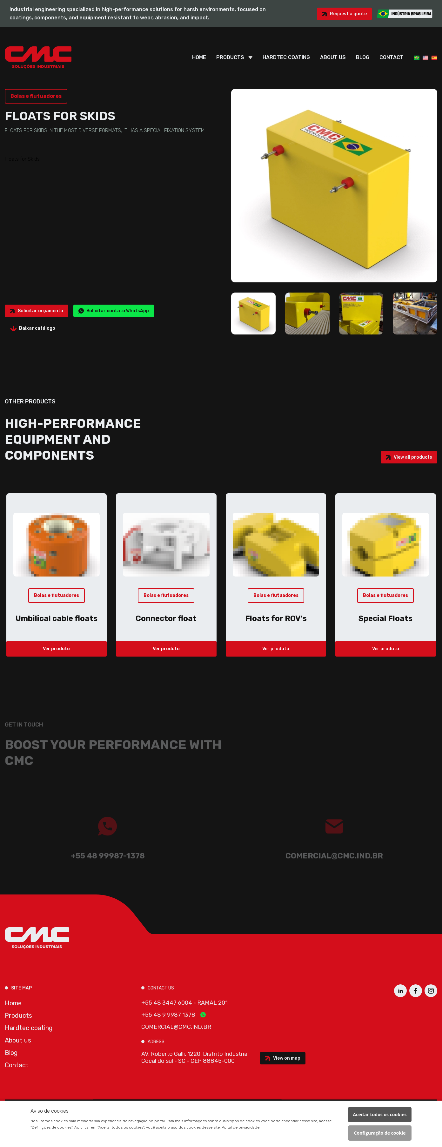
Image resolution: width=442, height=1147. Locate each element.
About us (333, 57)
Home (199, 57)
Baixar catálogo (37, 328)
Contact (391, 57)
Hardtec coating (286, 57)
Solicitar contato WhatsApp (117, 311)
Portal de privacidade (240, 1127)
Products (230, 57)
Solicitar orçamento (40, 311)
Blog (362, 57)
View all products (413, 457)
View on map (286, 1058)
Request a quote (348, 14)
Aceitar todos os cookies (380, 1114)
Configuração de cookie (380, 1133)
